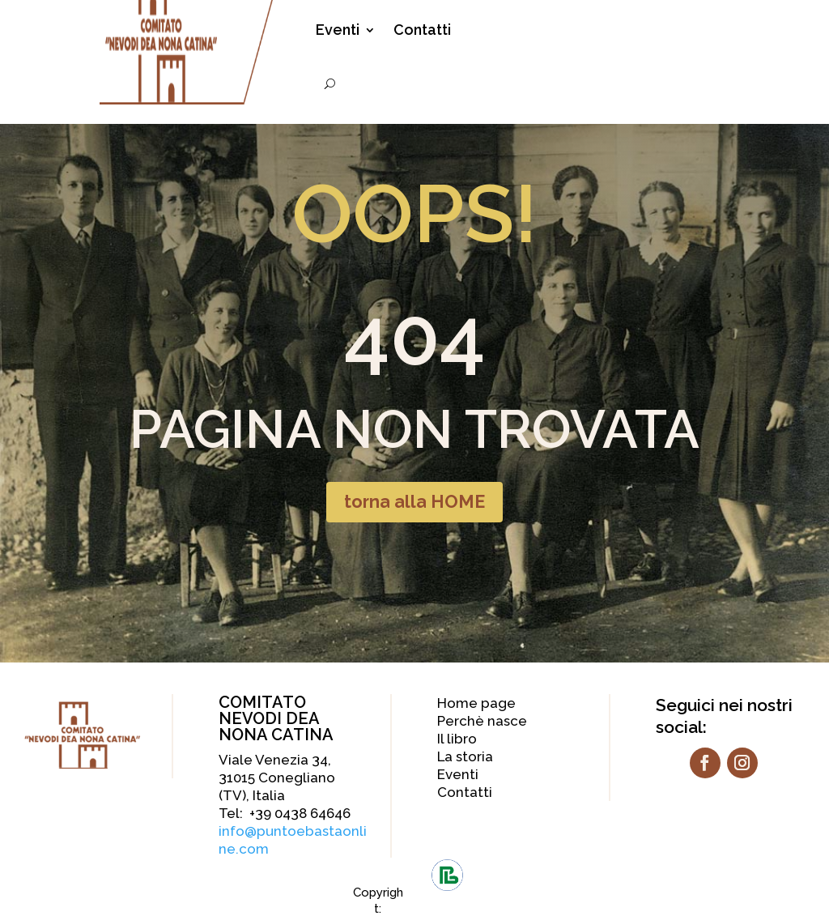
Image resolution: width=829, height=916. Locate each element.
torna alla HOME (414, 502)
